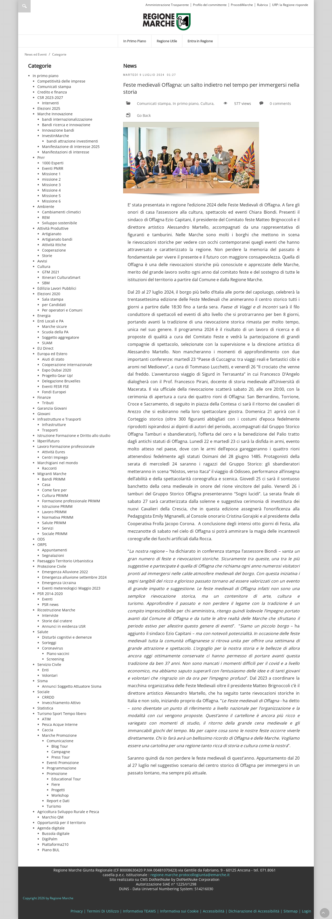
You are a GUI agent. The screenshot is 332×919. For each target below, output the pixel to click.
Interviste (50, 615)
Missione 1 (51, 173)
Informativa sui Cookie (179, 911)
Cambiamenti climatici (61, 212)
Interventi (50, 102)
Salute (42, 631)
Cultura (43, 266)
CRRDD (48, 697)
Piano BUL (50, 849)
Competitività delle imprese (61, 81)
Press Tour (60, 757)
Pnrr (41, 157)
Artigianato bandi (57, 239)
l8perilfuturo (48, 440)
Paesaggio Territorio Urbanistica (65, 560)
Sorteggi (49, 642)
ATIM (46, 719)
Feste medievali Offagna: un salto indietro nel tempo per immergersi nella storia (211, 88)
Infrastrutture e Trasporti (59, 419)
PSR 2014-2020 (50, 593)
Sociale (43, 691)
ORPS (42, 544)
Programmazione (61, 768)
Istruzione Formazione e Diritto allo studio (73, 435)
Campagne (60, 751)
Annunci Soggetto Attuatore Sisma (71, 686)
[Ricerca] (34, 6)
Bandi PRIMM (53, 479)
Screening (55, 659)
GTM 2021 (50, 271)
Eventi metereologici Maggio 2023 (71, 588)
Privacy (77, 911)
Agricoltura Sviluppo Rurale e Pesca (68, 811)
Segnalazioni (53, 555)
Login (306, 911)
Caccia (47, 729)
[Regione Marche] (167, 21)
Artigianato (51, 233)
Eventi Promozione (63, 762)
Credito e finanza (52, 92)
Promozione (57, 773)
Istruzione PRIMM (57, 506)
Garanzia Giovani (52, 408)
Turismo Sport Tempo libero (61, 713)
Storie (47, 255)
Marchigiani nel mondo (57, 462)
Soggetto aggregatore (60, 337)
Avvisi (42, 261)
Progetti (58, 789)
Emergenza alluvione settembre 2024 (74, 577)
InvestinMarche (55, 135)
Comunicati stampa (54, 86)
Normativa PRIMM (57, 517)
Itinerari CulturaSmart (61, 277)
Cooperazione (54, 250)
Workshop (60, 795)
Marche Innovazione (55, 113)
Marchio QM (53, 817)
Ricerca (24, 6)
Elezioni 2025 (48, 108)
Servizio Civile (49, 664)
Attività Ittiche (54, 244)
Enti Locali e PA (50, 321)
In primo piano (45, 75)
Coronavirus (52, 648)
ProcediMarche (242, 5)
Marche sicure (54, 326)
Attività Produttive (52, 228)
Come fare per (54, 490)
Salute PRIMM (54, 522)
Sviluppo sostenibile (59, 222)
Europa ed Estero (52, 353)
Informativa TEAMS (139, 911)
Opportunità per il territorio (61, 822)
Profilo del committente (210, 5)
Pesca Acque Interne (60, 724)
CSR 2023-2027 (50, 97)
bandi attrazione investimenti (72, 141)
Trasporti (50, 430)
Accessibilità (213, 911)
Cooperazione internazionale (67, 364)
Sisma (42, 680)
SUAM (47, 342)
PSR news (50, 604)
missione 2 (51, 179)
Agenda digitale (51, 828)
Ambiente (45, 206)
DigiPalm (49, 838)
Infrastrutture (54, 424)
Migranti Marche (51, 473)
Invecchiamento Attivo (61, 702)
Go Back (144, 115)
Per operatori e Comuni (62, 310)
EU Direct (45, 348)
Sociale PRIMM (54, 533)
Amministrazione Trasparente (167, 5)
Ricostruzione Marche (56, 609)
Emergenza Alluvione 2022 (65, 571)
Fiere (55, 784)
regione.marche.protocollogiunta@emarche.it (189, 874)
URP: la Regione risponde (290, 5)
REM (46, 217)
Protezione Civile (51, 566)
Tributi (48, 402)
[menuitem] (134, 41)
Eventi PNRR (52, 168)
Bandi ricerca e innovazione (66, 124)
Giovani (43, 413)
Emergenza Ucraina (59, 582)
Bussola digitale (56, 833)
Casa (46, 484)
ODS (41, 539)
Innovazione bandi (58, 130)
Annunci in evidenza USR (64, 626)
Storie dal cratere (57, 620)
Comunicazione (60, 740)
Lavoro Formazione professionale (66, 446)
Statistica (45, 708)
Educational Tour (66, 778)
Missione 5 (51, 195)
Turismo (54, 806)
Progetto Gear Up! (57, 375)
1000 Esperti (53, 162)
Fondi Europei (54, 391)
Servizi (47, 528)
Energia (44, 315)
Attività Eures (53, 451)
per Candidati (54, 304)
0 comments (280, 103)
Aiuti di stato (53, 359)
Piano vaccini (58, 653)
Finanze (44, 397)
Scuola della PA (55, 331)
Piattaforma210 (55, 844)
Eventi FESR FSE (55, 386)
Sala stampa (52, 299)
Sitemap (290, 911)
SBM (46, 282)
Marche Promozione (59, 735)
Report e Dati (58, 800)
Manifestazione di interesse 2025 (71, 146)
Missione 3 (51, 184)
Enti (45, 669)
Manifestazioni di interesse (65, 152)
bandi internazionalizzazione (67, 119)
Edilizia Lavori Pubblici (56, 288)
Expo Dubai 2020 (56, 370)
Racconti (49, 468)
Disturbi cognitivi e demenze (67, 637)
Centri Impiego (55, 457)
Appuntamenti (54, 550)
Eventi (47, 599)
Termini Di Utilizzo (103, 911)
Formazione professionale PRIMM (71, 500)
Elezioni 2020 (48, 293)
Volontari (50, 675)
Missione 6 (51, 201)
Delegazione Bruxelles (61, 381)
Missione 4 (51, 190)
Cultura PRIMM (55, 495)
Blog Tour (59, 746)
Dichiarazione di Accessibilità (254, 911)
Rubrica (262, 5)
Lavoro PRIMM (54, 511)
